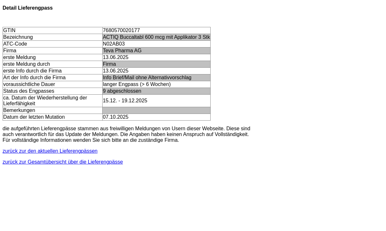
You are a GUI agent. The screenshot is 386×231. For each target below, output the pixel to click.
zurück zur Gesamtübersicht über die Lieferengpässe (63, 162)
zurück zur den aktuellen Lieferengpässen (50, 151)
